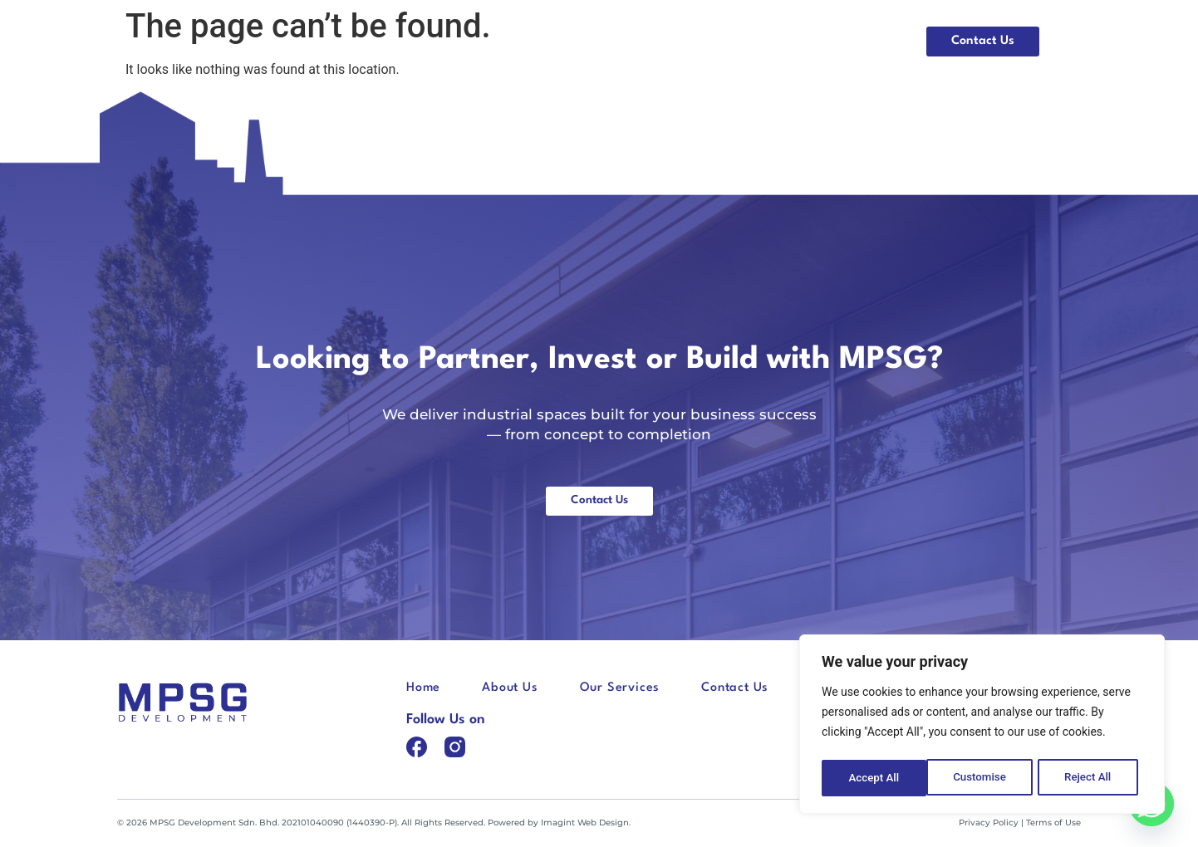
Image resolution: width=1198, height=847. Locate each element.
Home (663, 41)
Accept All (1090, 778)
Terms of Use (1053, 823)
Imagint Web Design (585, 823)
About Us (745, 41)
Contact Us (734, 689)
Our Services (849, 41)
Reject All (983, 778)
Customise (874, 778)
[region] (982, 726)
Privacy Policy (989, 823)
